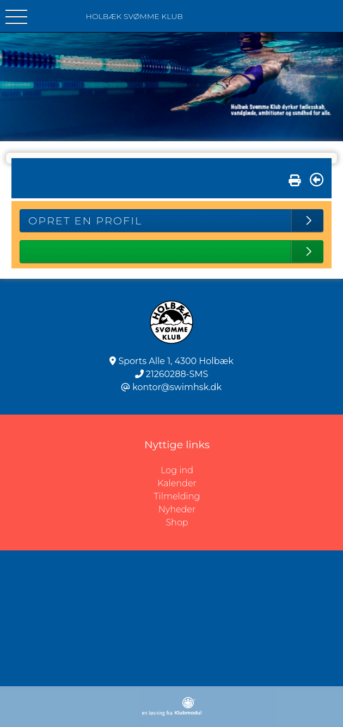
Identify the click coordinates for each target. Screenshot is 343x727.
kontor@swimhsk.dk (177, 387)
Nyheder (176, 509)
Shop (177, 522)
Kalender (177, 483)
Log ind (252, 470)
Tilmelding (177, 496)
